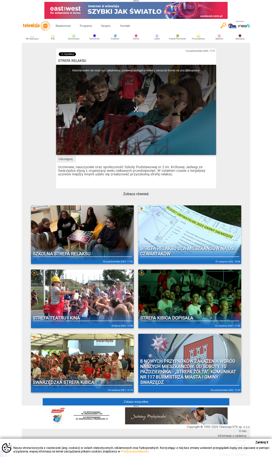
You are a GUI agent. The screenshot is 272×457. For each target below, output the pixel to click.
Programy (86, 26)
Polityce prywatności (134, 451)
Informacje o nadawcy (232, 436)
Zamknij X (261, 442)
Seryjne (106, 26)
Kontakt (125, 26)
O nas (242, 431)
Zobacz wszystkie (136, 402)
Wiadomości (63, 26)
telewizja (36, 26)
